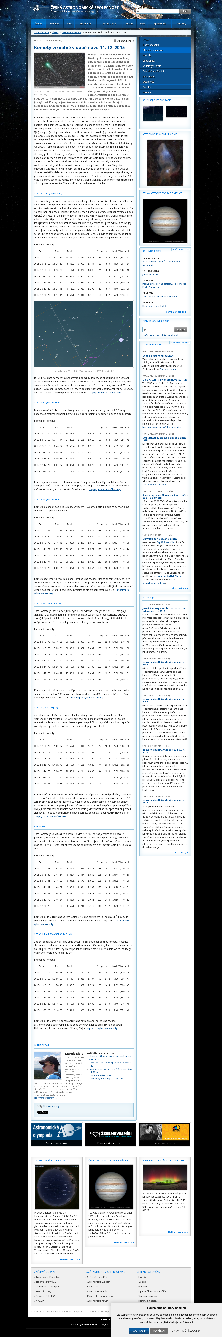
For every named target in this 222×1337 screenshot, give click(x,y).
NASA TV (40, 1300)
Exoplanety (149, 60)
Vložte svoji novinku (180, 342)
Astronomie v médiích (98, 1291)
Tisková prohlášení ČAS (48, 1276)
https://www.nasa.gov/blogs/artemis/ (161, 427)
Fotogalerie (109, 23)
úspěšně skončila (165, 542)
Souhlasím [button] (139, 1330)
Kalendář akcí (151, 251)
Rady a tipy (93, 1286)
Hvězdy (147, 55)
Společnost (160, 23)
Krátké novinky (152, 344)
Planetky (142, 1286)
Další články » (180, 852)
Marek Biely (56, 40)
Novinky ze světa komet (100, 1075)
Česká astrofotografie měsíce (162, 193)
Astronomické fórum (97, 1300)
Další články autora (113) (100, 1053)
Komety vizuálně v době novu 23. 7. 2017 (163, 751)
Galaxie (142, 1281)
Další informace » (70, 1259)
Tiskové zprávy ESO (46, 1291)
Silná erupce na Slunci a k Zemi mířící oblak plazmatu (165, 496)
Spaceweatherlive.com (154, 484)
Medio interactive (94, 1324)
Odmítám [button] (159, 1330)
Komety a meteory (147, 1300)
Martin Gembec (166, 375)
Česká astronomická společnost (55, 1311)
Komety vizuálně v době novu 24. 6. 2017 (163, 802)
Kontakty (181, 23)
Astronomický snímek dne (159, 134)
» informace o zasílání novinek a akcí (161, 335)
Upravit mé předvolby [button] (186, 1330)
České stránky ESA (45, 1296)
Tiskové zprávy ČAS (46, 1281)
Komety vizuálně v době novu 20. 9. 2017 (163, 664)
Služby (129, 23)
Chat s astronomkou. (170, 369)
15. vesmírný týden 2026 (49, 1160)
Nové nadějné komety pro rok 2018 (106, 1078)
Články (38, 23)
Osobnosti (148, 81)
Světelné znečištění (153, 71)
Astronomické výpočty (98, 1281)
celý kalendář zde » (177, 311)
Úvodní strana (41, 32)
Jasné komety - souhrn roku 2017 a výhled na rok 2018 (163, 610)
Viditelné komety (51, 1106)
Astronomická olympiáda (48, 1286)
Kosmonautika (151, 44)
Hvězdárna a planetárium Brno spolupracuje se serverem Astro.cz (108, 1311)
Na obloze (85, 23)
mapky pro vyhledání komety (105, 392)
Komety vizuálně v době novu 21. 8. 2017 (163, 701)
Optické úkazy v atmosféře (152, 1291)
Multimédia (149, 76)
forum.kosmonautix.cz (153, 582)
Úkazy (146, 39)
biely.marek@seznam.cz (45, 1097)
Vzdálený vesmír (152, 66)
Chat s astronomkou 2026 (158, 355)
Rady (142, 23)
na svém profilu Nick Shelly (167, 576)
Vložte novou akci (181, 249)
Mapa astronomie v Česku (100, 1296)
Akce (69, 23)
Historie (147, 92)
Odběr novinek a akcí (156, 321)
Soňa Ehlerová (166, 351)
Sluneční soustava (71, 32)
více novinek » (180, 588)
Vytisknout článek (125, 40)
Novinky (54, 23)
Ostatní (147, 87)
